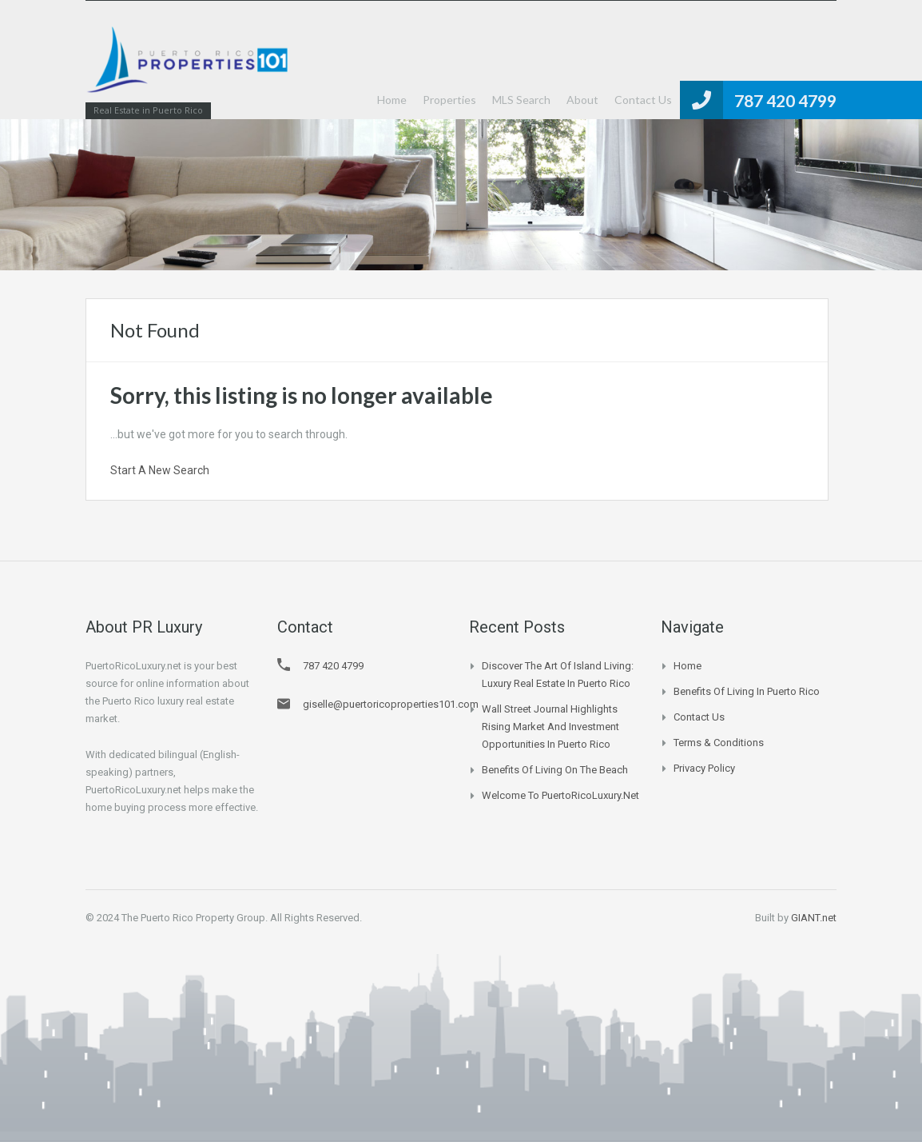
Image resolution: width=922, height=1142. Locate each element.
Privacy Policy (704, 768)
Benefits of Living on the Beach (555, 770)
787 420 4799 (785, 100)
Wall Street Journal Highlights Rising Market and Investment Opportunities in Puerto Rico (550, 726)
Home (392, 99)
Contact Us (643, 99)
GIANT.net (814, 918)
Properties (449, 99)
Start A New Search (159, 470)
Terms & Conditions (719, 743)
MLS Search (521, 99)
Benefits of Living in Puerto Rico (747, 691)
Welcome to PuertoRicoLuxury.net (560, 795)
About (582, 99)
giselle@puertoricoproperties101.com (391, 704)
